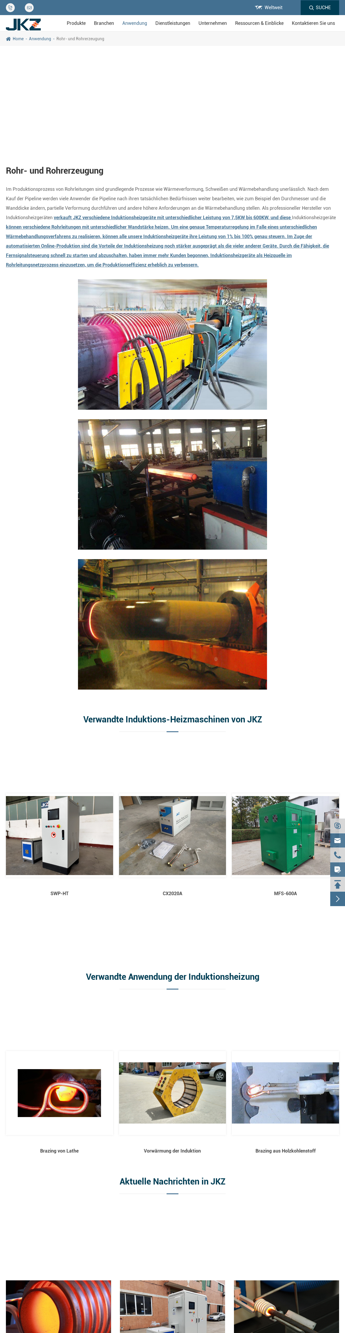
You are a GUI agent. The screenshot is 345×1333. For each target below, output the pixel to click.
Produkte (76, 23)
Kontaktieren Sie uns (313, 23)
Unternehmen (212, 23)
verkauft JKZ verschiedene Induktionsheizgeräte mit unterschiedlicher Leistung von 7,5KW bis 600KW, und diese (173, 217)
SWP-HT (60, 893)
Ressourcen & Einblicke (259, 23)
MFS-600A (285, 893)
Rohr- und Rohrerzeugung (80, 38)
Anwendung (134, 23)
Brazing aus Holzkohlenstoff (286, 1151)
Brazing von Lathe (59, 1151)
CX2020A (172, 893)
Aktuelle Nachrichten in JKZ (172, 1182)
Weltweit (273, 7)
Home (18, 38)
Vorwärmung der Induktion (172, 1151)
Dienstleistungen (172, 23)
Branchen (104, 23)
